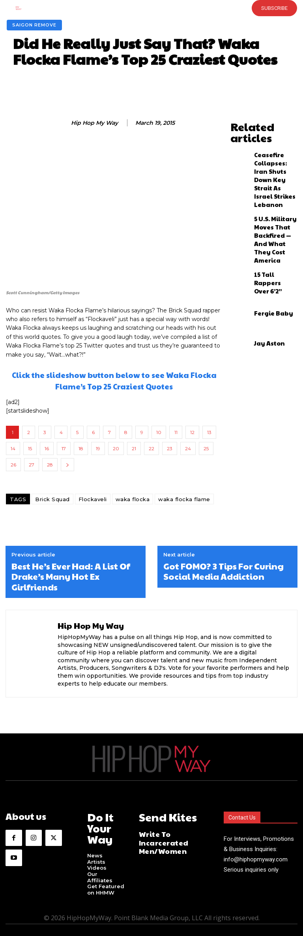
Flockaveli (93, 499)
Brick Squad (52, 499)
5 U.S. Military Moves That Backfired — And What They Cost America (272, 183)
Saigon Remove (34, 25)
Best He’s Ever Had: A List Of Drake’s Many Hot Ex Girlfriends (70, 576)
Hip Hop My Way (94, 123)
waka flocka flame (184, 499)
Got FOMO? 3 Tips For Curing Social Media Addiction (223, 571)
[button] (139, 8)
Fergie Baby (267, 245)
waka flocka (133, 499)
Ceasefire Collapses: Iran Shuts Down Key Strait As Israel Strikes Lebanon (272, 150)
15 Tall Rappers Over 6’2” (271, 215)
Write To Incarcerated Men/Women (171, 833)
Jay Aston (264, 275)
